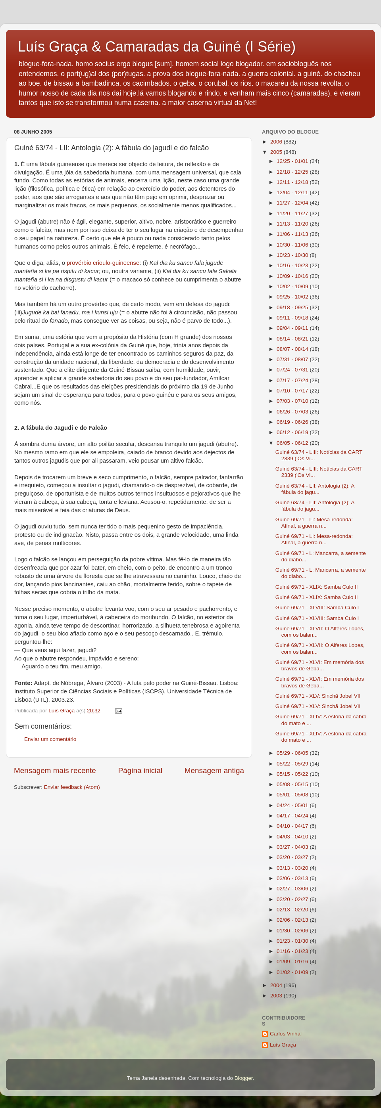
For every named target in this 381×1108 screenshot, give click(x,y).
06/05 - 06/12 (293, 443)
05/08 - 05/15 (293, 784)
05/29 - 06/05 (293, 753)
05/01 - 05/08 (293, 795)
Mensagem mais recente (55, 770)
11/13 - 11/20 (293, 224)
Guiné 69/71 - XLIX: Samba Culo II (316, 587)
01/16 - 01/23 (293, 951)
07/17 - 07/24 (293, 380)
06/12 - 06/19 (293, 432)
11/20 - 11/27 (293, 213)
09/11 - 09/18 (293, 318)
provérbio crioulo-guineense (103, 263)
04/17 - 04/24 (293, 816)
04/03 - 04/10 (293, 837)
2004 (277, 985)
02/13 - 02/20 (293, 910)
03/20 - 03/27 (293, 857)
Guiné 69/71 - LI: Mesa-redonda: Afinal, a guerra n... (314, 523)
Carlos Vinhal (286, 1034)
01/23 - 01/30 (293, 941)
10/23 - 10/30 (293, 255)
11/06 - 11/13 (293, 234)
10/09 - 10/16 (293, 276)
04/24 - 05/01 (293, 805)
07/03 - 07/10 (293, 401)
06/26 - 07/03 (293, 412)
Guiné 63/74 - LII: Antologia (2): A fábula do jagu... (314, 489)
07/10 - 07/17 (293, 391)
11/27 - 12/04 (293, 203)
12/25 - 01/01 (293, 161)
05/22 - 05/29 (293, 764)
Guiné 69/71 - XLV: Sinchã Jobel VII (318, 696)
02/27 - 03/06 (293, 889)
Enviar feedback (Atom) (72, 787)
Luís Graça (283, 1045)
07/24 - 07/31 (293, 370)
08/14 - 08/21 (293, 339)
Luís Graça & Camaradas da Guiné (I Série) (157, 46)
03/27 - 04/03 (293, 847)
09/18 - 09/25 (293, 307)
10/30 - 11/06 (293, 245)
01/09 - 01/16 (293, 961)
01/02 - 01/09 (293, 972)
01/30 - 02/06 (293, 931)
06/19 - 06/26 (293, 422)
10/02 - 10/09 (293, 286)
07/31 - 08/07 (293, 359)
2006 (277, 142)
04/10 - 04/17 (293, 826)
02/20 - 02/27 (293, 899)
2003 (277, 996)
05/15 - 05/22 (293, 774)
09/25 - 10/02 (293, 297)
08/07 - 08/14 (293, 349)
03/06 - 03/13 (293, 878)
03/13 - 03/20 (293, 868)
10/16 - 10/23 (293, 265)
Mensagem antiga (214, 770)
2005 (277, 152)
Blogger (244, 1078)
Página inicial (140, 770)
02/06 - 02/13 (293, 920)
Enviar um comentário (50, 739)
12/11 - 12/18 (293, 182)
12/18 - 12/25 (293, 172)
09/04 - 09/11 (293, 328)
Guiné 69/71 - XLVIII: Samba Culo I (317, 607)
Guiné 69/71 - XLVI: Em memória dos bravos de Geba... (319, 665)
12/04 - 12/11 (293, 192)
